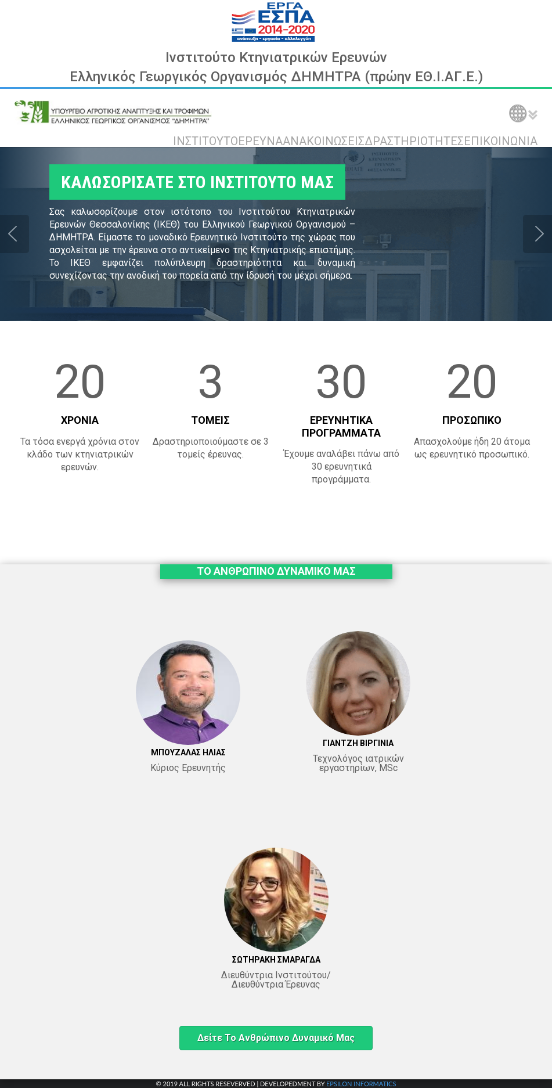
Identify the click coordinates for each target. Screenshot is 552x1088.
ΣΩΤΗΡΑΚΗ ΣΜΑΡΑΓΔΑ (276, 959)
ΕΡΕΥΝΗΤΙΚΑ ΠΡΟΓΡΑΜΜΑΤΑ (341, 426)
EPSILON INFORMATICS (361, 1083)
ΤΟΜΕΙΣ (210, 420)
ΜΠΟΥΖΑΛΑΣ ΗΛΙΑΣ (188, 752)
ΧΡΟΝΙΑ (80, 420)
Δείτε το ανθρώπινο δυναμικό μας (276, 1037)
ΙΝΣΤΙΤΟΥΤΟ (205, 141)
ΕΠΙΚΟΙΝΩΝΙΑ (500, 141)
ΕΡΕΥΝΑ (260, 141)
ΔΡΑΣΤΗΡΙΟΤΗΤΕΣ (414, 141)
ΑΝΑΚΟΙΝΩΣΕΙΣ (324, 141)
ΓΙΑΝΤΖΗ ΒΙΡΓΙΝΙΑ (358, 743)
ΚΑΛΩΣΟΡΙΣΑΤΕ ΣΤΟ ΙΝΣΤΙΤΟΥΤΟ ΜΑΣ (197, 182)
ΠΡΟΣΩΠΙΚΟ (472, 420)
